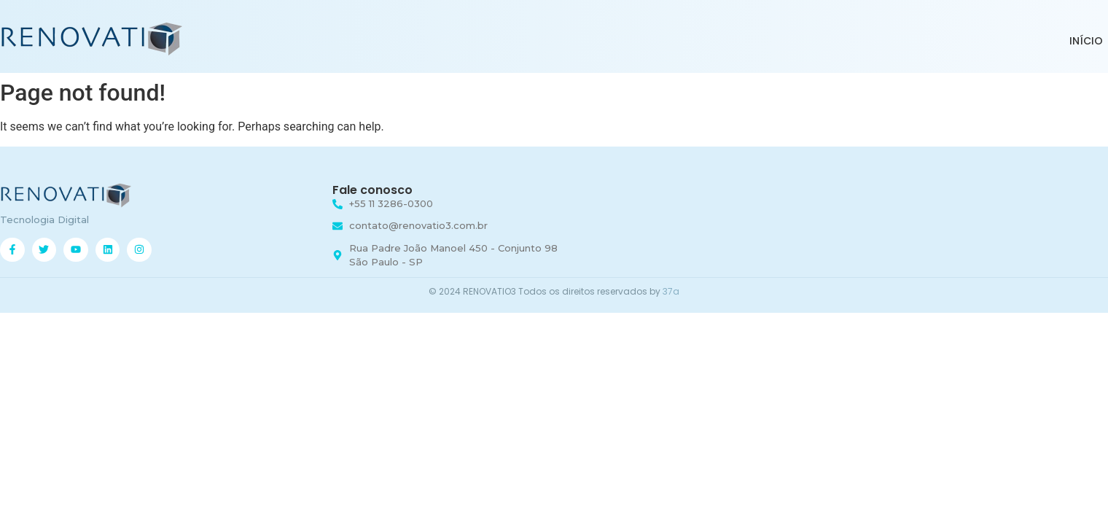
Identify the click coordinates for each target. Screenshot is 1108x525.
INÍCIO (1086, 41)
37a (671, 291)
